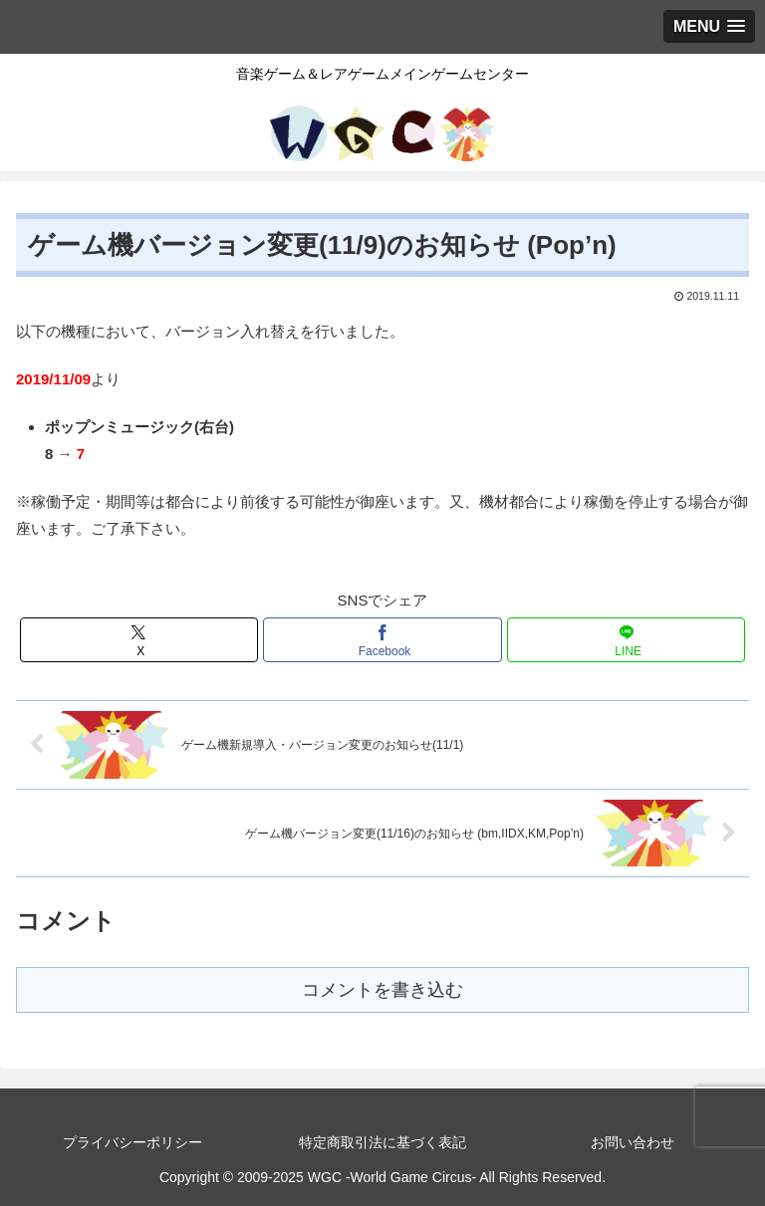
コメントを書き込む (382, 990)
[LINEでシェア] (626, 639)
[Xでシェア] (139, 639)
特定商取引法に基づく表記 (382, 1142)
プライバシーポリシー (132, 1142)
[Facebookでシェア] (382, 639)
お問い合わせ (632, 1142)
